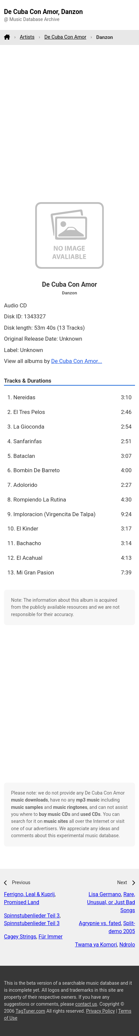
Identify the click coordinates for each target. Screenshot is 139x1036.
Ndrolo (127, 944)
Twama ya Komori (96, 944)
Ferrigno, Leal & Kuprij (29, 894)
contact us (86, 1004)
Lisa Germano (105, 894)
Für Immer (50, 936)
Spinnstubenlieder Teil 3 (32, 915)
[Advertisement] (69, 123)
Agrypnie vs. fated (100, 923)
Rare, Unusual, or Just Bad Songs (111, 902)
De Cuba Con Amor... (76, 361)
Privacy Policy (100, 1011)
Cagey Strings (20, 936)
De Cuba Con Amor (65, 37)
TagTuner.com (30, 1011)
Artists (27, 37)
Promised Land (21, 902)
